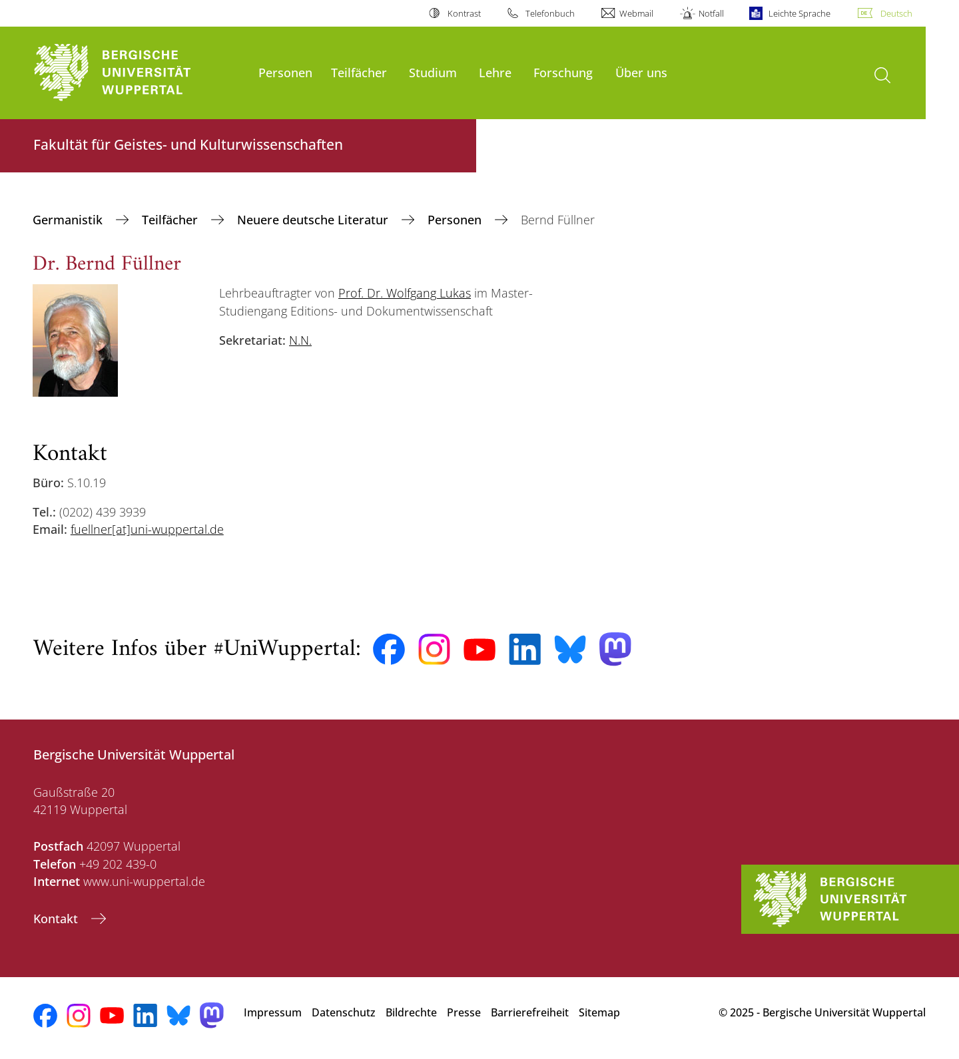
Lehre (495, 72)
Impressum (273, 1012)
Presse (464, 1012)
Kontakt (57, 919)
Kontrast (464, 13)
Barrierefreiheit (530, 1012)
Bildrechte (411, 1012)
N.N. (300, 340)
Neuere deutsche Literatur (314, 220)
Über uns (641, 72)
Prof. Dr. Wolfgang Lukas (404, 293)
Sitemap (599, 1012)
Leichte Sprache (799, 13)
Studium (433, 72)
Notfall (711, 13)
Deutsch (896, 13)
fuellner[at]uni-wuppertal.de (147, 529)
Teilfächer (359, 72)
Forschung (563, 72)
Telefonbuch (550, 13)
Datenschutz (344, 1012)
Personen (285, 72)
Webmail (636, 13)
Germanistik (69, 220)
